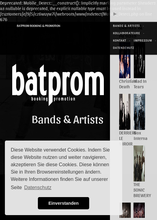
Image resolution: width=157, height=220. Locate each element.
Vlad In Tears (140, 83)
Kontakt (119, 40)
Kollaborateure (126, 33)
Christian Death (128, 83)
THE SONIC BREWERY (142, 190)
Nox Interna (141, 135)
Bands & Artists (126, 26)
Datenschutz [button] (37, 187)
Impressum (143, 40)
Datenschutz (123, 48)
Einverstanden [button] (63, 203)
